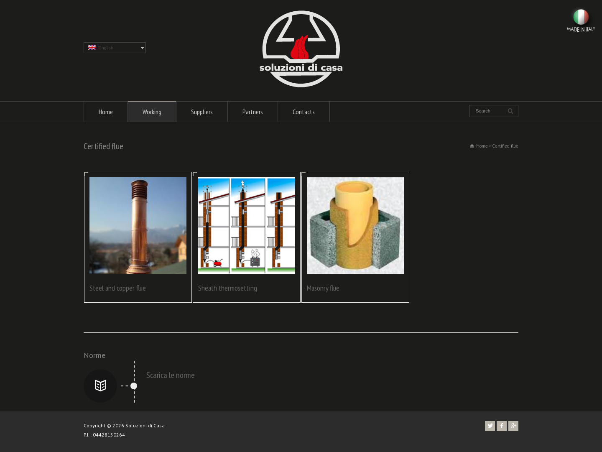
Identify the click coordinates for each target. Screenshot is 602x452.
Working (152, 111)
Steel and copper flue (117, 288)
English (100, 47)
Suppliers (202, 111)
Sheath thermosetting (227, 288)
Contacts (304, 111)
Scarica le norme (170, 375)
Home (106, 111)
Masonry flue (323, 288)
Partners (252, 111)
